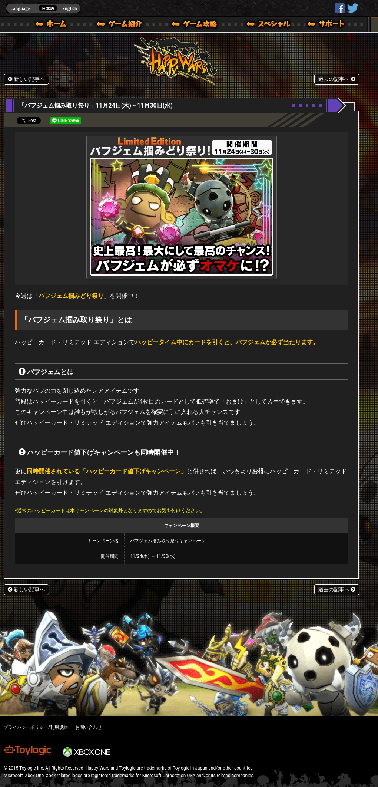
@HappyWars (352, 8)
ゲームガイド (190, 25)
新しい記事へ (26, 79)
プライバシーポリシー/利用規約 (36, 727)
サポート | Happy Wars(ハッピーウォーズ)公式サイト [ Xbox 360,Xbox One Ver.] (326, 25)
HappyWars (340, 8)
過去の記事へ (336, 79)
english (43, 8)
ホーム (54, 25)
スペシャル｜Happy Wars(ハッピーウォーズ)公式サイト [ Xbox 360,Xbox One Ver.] (258, 25)
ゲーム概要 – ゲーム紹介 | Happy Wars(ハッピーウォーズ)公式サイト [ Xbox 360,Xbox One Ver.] (122, 25)
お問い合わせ (88, 727)
